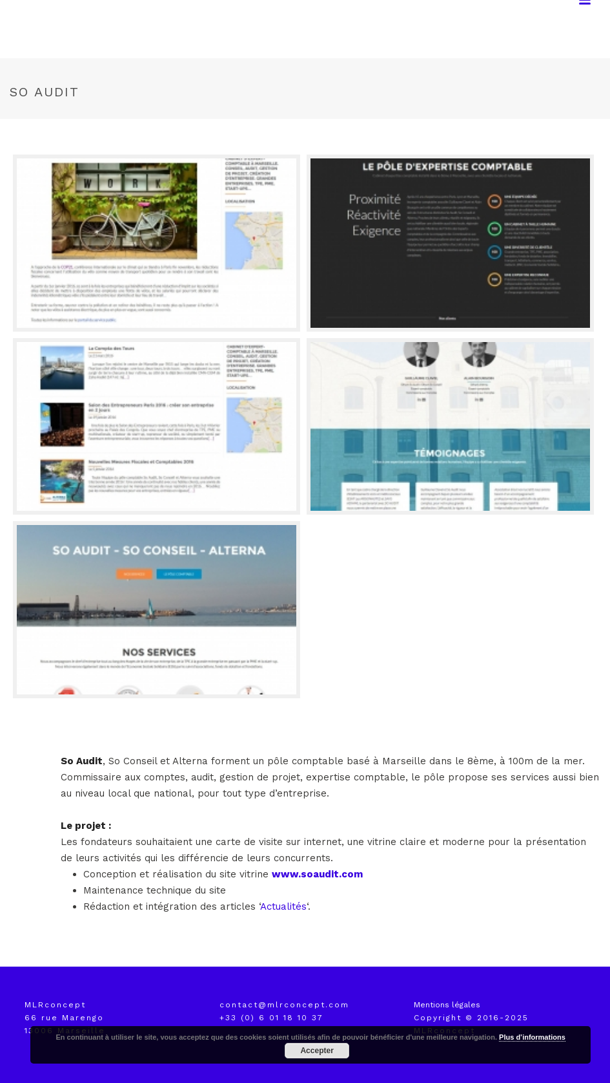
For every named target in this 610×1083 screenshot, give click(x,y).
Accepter (316, 1050)
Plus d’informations (532, 1037)
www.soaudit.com (317, 874)
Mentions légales (447, 1004)
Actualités (283, 906)
